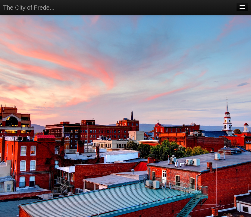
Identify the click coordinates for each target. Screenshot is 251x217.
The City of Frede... (29, 7)
